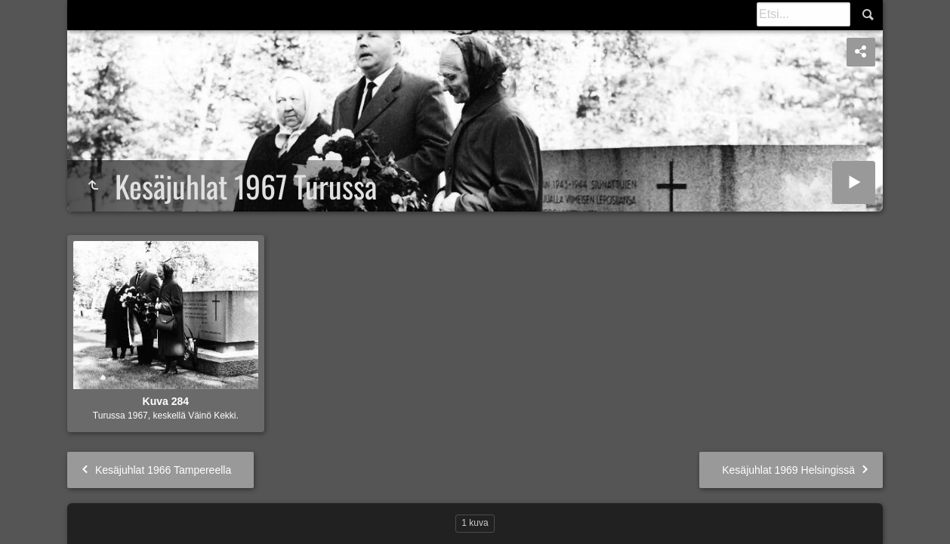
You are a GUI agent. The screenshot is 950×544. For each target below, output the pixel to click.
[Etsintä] (803, 14)
